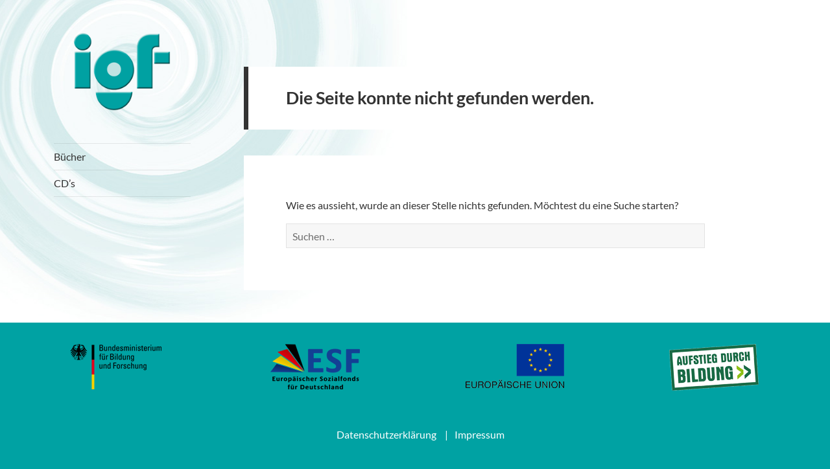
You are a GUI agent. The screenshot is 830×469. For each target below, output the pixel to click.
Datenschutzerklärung (386, 434)
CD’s (64, 183)
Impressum (479, 434)
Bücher (70, 156)
